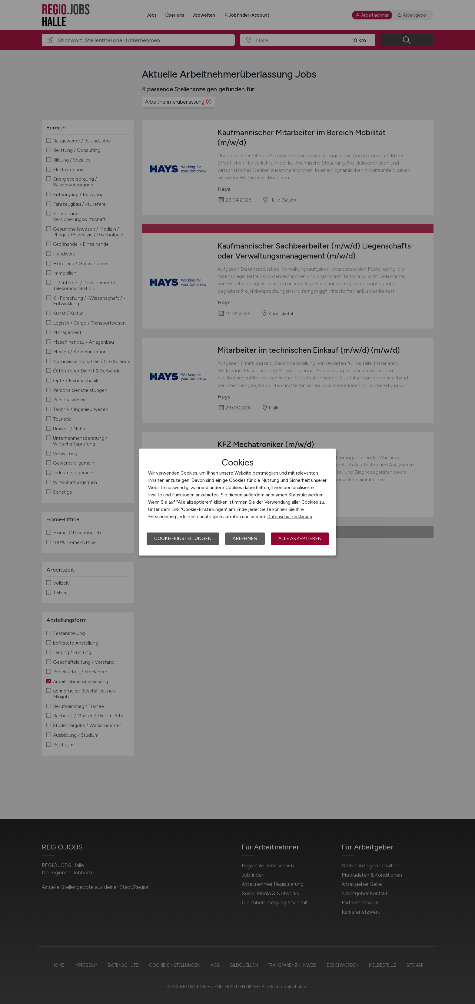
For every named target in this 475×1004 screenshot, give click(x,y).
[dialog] (237, 502)
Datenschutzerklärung (289, 516)
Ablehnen (245, 538)
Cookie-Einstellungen (182, 538)
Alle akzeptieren (299, 538)
